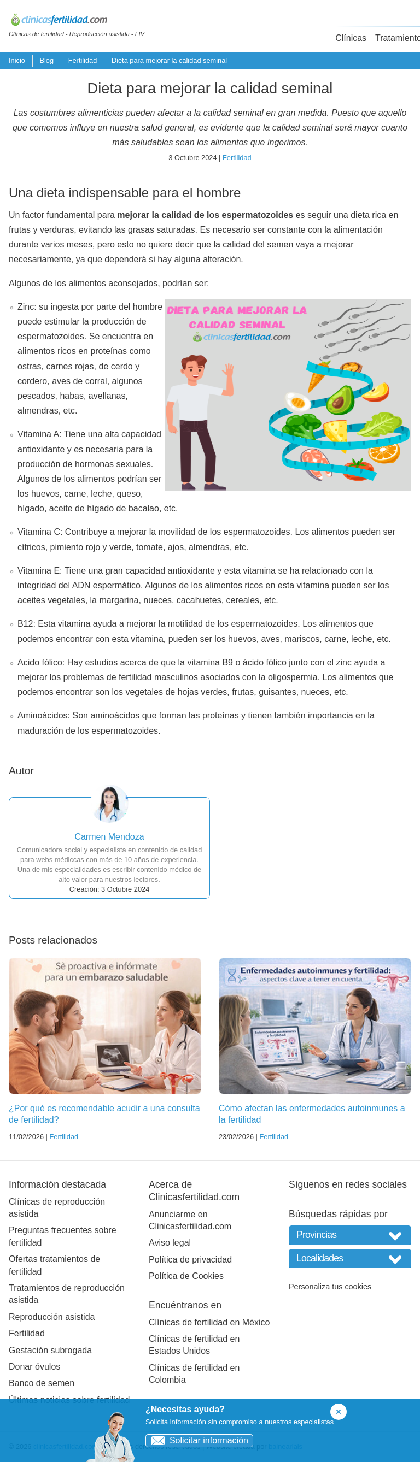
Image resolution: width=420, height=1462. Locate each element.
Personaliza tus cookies (330, 1286)
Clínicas (350, 38)
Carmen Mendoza (109, 836)
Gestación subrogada (50, 1350)
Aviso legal (170, 1242)
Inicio (17, 60)
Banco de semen (41, 1383)
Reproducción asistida (52, 1317)
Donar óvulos (34, 1366)
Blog (46, 60)
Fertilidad (82, 60)
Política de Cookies (186, 1276)
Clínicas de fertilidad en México (209, 1322)
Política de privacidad (190, 1259)
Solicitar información (197, 1440)
